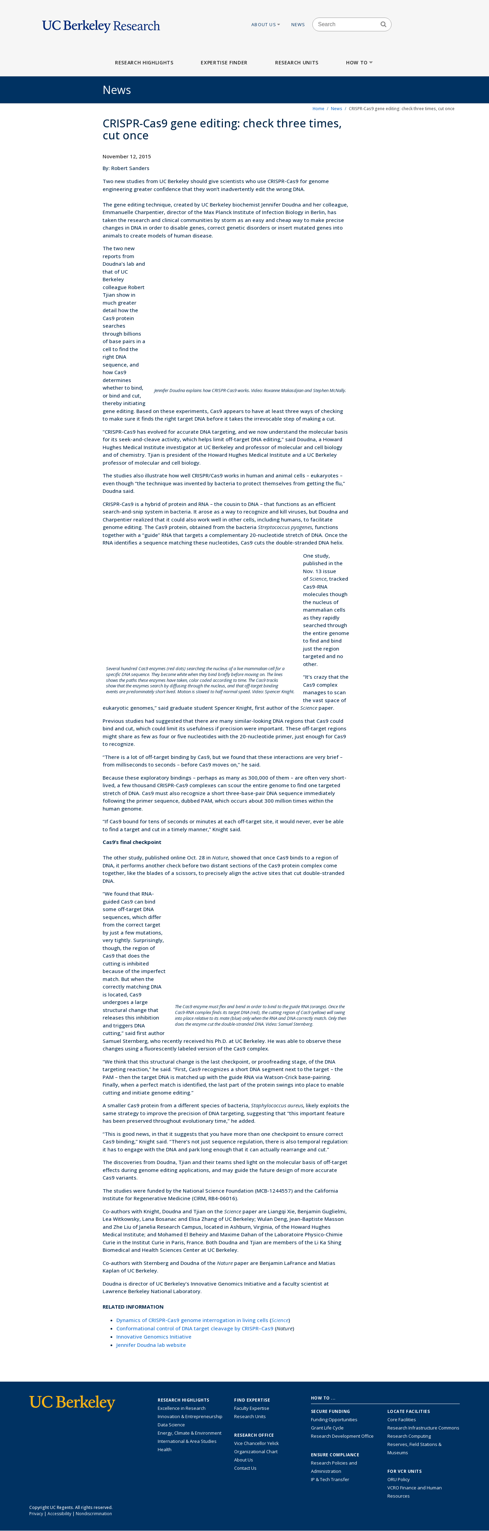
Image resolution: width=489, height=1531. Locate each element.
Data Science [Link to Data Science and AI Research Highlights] (171, 1425)
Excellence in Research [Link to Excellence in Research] (182, 1408)
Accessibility (59, 1514)
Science (279, 1320)
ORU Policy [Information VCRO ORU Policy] (398, 1479)
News (298, 24)
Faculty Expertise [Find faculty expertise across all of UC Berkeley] (251, 1408)
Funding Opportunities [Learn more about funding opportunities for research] (334, 1419)
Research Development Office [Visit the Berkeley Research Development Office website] (342, 1436)
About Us (266, 24)
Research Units (297, 62)
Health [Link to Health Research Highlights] (164, 1449)
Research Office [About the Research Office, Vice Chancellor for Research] (254, 1435)
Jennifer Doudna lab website (151, 1344)
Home (318, 109)
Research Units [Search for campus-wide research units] (250, 1416)
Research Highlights (144, 62)
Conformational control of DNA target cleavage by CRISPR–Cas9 (194, 1328)
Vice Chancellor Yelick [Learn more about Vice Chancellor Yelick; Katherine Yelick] (256, 1443)
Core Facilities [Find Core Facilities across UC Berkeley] (401, 1419)
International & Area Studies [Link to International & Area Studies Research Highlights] (187, 1441)
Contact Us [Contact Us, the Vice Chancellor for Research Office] (245, 1468)
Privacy (36, 1514)
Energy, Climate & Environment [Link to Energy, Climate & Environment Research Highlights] (189, 1433)
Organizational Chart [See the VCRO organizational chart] (256, 1451)
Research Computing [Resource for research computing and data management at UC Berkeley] (409, 1436)
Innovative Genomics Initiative (153, 1336)
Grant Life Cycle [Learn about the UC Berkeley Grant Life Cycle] (327, 1428)
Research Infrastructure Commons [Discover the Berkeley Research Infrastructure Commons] (423, 1428)
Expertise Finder (224, 62)
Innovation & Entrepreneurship (190, 1416)
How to (360, 62)
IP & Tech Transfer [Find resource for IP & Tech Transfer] (330, 1479)
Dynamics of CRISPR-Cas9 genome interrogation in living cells (192, 1320)
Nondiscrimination (94, 1514)
